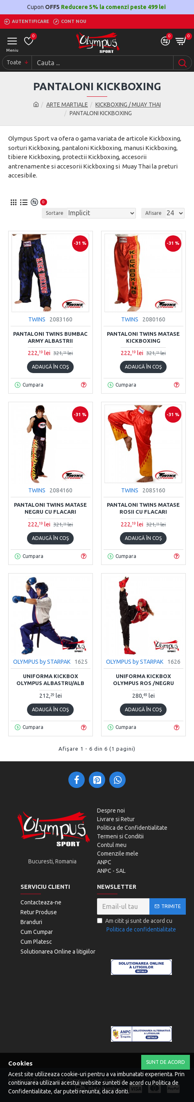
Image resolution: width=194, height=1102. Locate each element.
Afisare (153, 213)
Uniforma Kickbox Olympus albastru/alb (50, 679)
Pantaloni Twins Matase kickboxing (143, 337)
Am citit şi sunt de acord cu (137, 926)
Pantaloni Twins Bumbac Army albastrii (50, 337)
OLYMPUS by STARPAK (41, 661)
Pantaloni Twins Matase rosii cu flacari (143, 508)
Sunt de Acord (165, 1062)
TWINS (36, 319)
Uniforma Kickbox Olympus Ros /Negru (143, 679)
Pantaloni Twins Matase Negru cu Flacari (50, 508)
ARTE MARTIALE (67, 104)
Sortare (54, 213)
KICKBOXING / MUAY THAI (128, 104)
